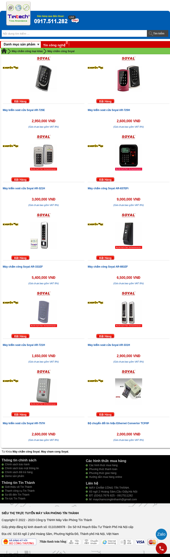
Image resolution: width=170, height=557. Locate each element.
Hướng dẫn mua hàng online (105, 476)
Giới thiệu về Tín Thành (18, 486)
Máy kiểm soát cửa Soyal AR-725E (24, 110)
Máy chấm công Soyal (61, 51)
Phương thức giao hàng (102, 473)
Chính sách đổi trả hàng (19, 472)
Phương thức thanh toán (103, 469)
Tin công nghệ (54, 45)
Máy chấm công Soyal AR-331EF (23, 266)
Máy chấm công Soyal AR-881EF (108, 266)
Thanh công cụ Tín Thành (20, 490)
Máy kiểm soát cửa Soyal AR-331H (109, 345)
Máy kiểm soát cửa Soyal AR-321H (24, 188)
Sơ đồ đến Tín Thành (17, 494)
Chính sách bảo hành (17, 464)
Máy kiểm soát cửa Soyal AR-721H (24, 345)
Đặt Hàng (20, 101)
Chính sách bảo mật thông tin (22, 468)
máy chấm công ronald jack (15, 555)
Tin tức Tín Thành (15, 498)
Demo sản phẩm (14, 476)
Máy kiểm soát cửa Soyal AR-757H (24, 423)
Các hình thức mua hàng (103, 465)
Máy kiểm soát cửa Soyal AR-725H (109, 110)
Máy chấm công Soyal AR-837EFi (108, 188)
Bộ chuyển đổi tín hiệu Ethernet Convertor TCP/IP (118, 423)
